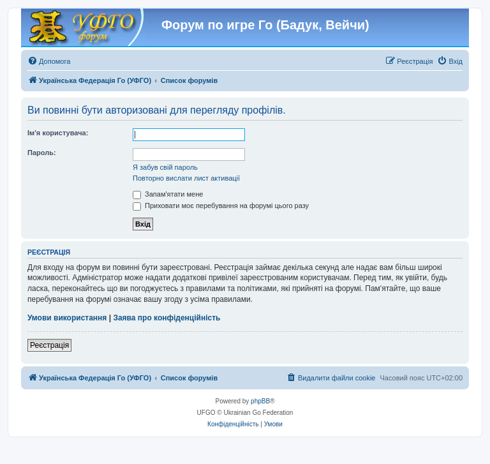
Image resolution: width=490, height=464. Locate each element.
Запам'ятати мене (168, 194)
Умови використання (67, 317)
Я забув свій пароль (165, 167)
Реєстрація (49, 345)
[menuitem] (48, 61)
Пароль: (41, 152)
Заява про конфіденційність (166, 317)
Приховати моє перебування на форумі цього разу (221, 205)
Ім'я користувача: (57, 133)
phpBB (260, 401)
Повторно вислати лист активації (186, 178)
